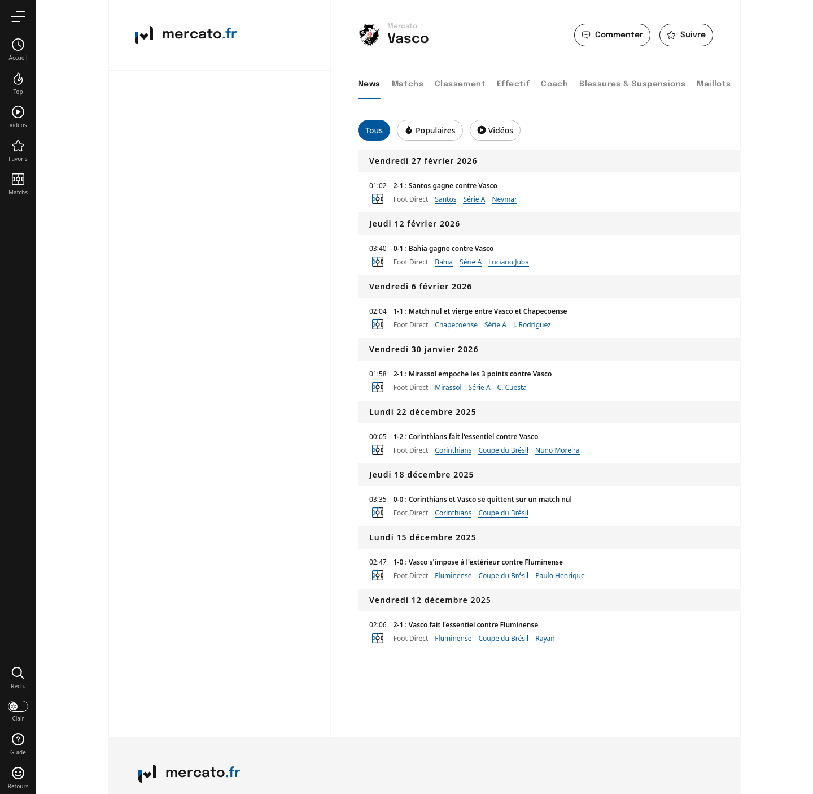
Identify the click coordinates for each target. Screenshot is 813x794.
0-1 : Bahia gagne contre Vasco (444, 248)
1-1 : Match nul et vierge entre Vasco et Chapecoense (480, 311)
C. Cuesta (512, 387)
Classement (460, 84)
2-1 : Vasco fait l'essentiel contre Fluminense (466, 625)
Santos (445, 199)
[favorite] (686, 35)
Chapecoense (456, 324)
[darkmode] (18, 710)
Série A (474, 199)
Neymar (504, 199)
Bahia (444, 262)
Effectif (513, 84)
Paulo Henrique (560, 575)
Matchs (407, 84)
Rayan (544, 638)
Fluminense (453, 575)
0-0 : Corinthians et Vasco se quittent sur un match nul (483, 499)
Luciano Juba (508, 262)
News (369, 84)
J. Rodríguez (532, 324)
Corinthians (453, 450)
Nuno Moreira (557, 450)
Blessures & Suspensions (632, 84)
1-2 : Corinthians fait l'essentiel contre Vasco (466, 436)
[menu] (18, 16)
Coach (554, 84)
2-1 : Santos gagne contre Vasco (445, 185)
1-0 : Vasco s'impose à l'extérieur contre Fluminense (478, 562)
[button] (18, 678)
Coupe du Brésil (503, 450)
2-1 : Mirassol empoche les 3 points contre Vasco (473, 374)
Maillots (714, 84)
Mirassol (448, 387)
